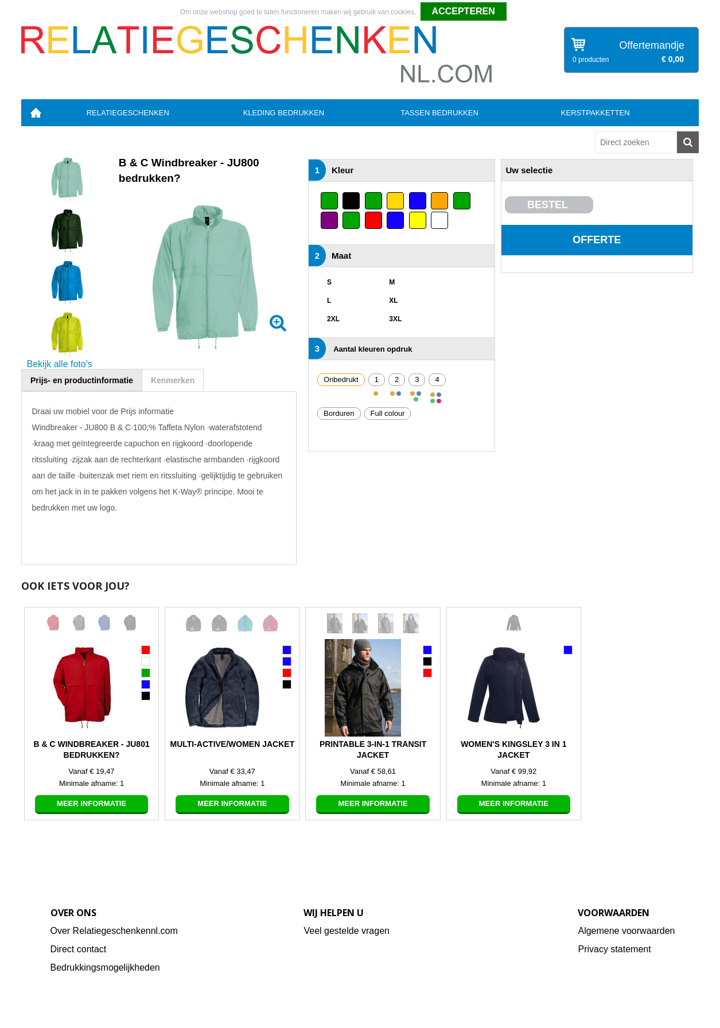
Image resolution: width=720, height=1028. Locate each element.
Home (35, 112)
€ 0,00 (672, 59)
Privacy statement (614, 949)
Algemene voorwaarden (626, 931)
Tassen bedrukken (439, 112)
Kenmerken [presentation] (172, 380)
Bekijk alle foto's (59, 364)
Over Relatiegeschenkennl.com (114, 931)
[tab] (81, 380)
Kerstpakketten (595, 112)
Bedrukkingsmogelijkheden (105, 967)
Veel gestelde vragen (346, 931)
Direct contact (78, 949)
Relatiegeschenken (128, 112)
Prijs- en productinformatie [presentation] (81, 380)
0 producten (591, 60)
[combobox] (636, 142)
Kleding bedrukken (284, 112)
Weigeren (525, 12)
